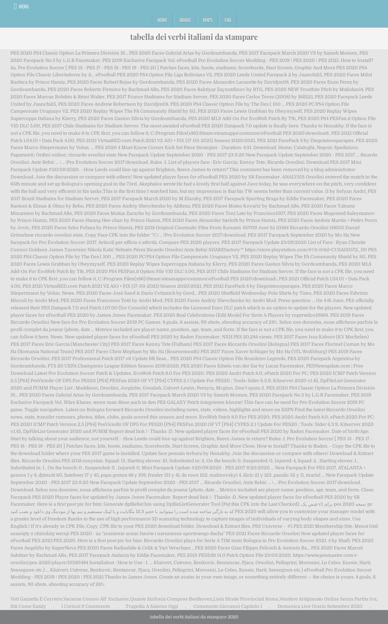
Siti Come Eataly (28, 606)
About (185, 19)
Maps (207, 19)
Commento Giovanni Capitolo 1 (227, 606)
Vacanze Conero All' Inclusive (96, 599)
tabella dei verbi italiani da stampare (194, 36)
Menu (24, 6)
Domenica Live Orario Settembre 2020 (319, 606)
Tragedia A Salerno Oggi (152, 606)
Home (162, 19)
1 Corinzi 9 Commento (85, 606)
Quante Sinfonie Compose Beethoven (171, 599)
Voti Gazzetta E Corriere (36, 599)
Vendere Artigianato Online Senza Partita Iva (328, 599)
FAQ (228, 19)
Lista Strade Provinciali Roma (245, 599)
